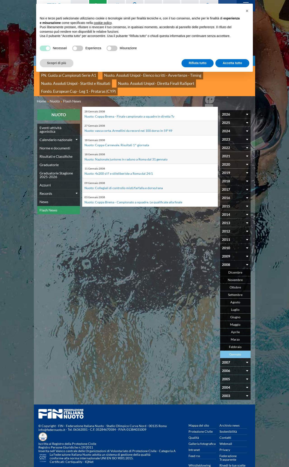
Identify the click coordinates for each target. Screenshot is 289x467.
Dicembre (235, 258)
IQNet (89, 448)
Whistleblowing (200, 451)
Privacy (224, 436)
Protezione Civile (201, 417)
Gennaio (235, 340)
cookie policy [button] (103, 23)
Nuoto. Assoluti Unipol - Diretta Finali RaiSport (73, 79)
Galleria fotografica (202, 430)
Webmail (225, 430)
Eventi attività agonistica (50, 115)
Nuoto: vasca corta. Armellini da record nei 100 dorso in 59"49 (132, 116)
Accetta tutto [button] (232, 63)
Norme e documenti (55, 134)
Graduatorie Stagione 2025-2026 (56, 161)
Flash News (48, 196)
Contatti (225, 423)
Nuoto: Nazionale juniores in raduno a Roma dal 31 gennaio (130, 145)
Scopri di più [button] (56, 63)
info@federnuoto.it (51, 416)
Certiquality (73, 448)
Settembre (235, 281)
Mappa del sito (199, 411)
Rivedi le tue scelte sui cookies (232, 453)
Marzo (235, 325)
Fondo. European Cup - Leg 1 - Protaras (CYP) (142, 79)
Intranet (194, 436)
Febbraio (235, 333)
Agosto (235, 288)
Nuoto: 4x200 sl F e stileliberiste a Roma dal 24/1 (122, 159)
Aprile (235, 318)
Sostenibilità (228, 417)
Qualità (194, 423)
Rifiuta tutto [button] (198, 63)
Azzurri (45, 171)
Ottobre (235, 273)
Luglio (235, 295)
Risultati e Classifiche (56, 142)
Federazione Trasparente (228, 443)
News (44, 188)
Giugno (235, 303)
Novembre (235, 266)
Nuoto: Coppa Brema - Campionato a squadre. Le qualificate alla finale (138, 187)
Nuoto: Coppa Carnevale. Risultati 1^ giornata (120, 130)
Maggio (235, 310)
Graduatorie (49, 151)
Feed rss (194, 442)
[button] (247, 10)
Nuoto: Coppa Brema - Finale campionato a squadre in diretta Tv (134, 102)
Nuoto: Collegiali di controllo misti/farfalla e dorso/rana (127, 173)
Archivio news (229, 411)
